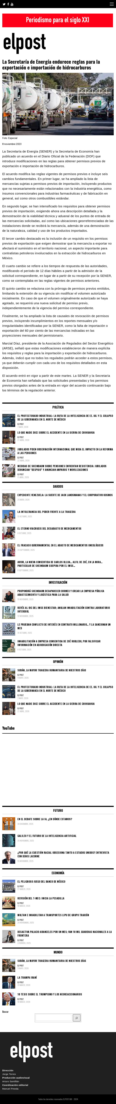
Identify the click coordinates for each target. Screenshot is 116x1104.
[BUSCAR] (76, 1017)
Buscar (5, 1011)
